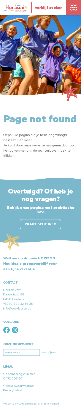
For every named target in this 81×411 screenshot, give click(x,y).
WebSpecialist (28, 403)
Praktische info (40, 224)
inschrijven (48, 352)
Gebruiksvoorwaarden (19, 386)
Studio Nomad (50, 403)
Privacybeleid (12, 390)
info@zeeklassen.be (17, 308)
